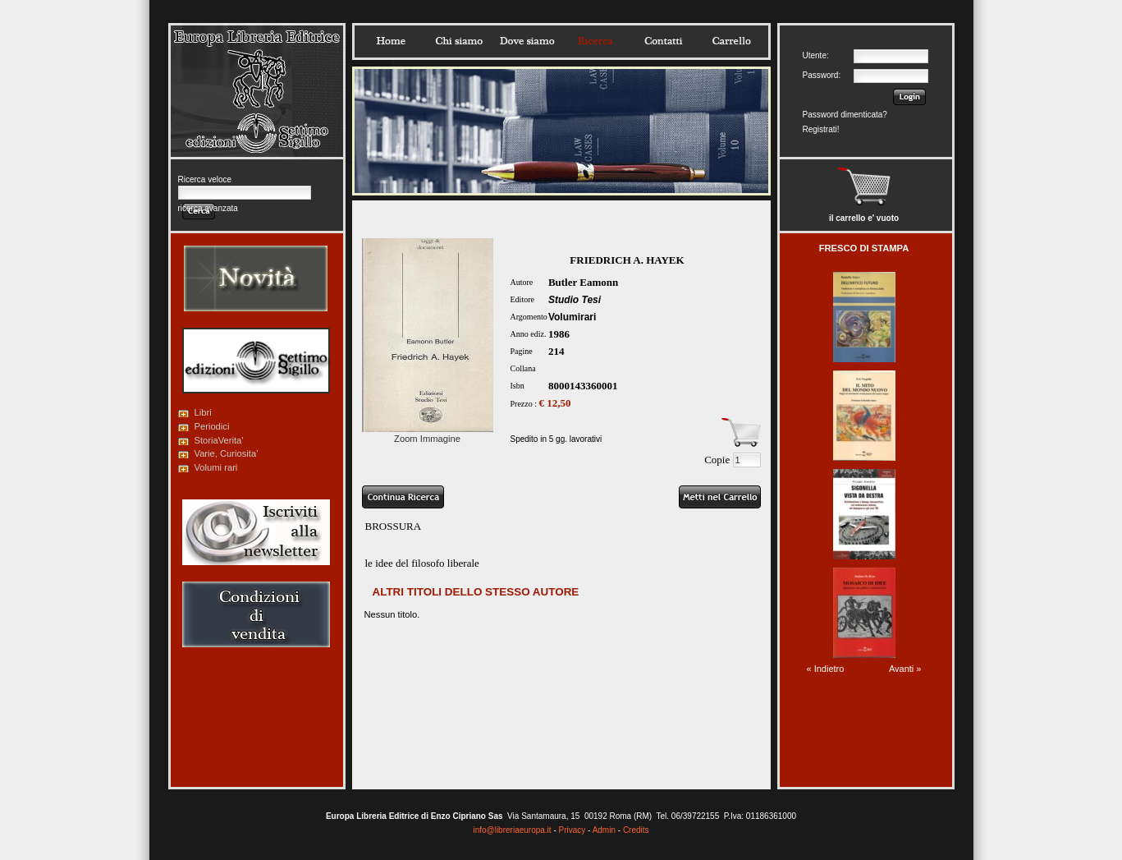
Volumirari (572, 317)
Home (390, 41)
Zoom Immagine (427, 434)
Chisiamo (458, 41)
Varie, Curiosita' (227, 453)
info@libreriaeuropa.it (512, 830)
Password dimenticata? (845, 114)
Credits (636, 830)
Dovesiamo (527, 41)
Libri (203, 412)
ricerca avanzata (208, 208)
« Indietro (826, 669)
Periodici (212, 426)
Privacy (572, 830)
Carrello (731, 41)
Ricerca (595, 41)
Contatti (663, 41)
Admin (604, 830)
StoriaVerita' (219, 440)
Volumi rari (216, 467)
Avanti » (905, 669)
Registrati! (821, 129)
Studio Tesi (574, 300)
